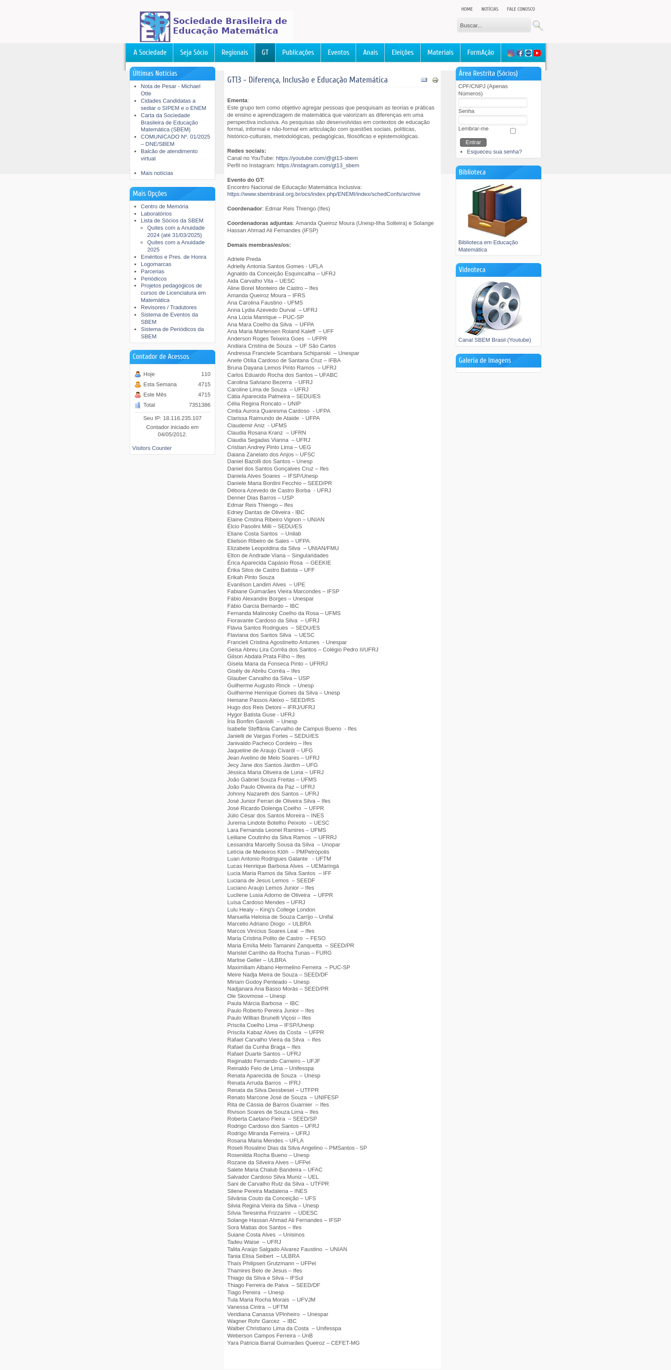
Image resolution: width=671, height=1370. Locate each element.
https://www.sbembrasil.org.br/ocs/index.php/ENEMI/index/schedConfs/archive (324, 194)
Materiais (441, 52)
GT (265, 52)
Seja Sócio (194, 52)
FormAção (480, 52)
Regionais (235, 52)
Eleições (402, 52)
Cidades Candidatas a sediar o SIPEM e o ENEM (173, 104)
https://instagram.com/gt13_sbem (318, 165)
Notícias (490, 9)
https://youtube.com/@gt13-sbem (317, 158)
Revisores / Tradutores (169, 307)
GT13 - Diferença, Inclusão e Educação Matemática (307, 80)
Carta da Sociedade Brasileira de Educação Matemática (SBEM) (169, 122)
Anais (370, 52)
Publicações (298, 52)
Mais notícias (157, 173)
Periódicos (154, 278)
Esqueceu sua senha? (494, 151)
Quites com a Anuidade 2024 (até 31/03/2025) (176, 231)
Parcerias (152, 271)
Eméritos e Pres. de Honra (173, 257)
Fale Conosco (521, 9)
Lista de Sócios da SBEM (172, 220)
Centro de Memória (164, 206)
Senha (466, 111)
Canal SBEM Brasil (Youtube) (494, 337)
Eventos (338, 52)
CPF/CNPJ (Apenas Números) (483, 90)
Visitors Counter (152, 448)
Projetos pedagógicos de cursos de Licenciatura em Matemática (173, 292)
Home (467, 9)
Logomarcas (156, 264)
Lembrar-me (473, 128)
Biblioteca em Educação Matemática (496, 243)
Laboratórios (156, 213)
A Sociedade (150, 52)
